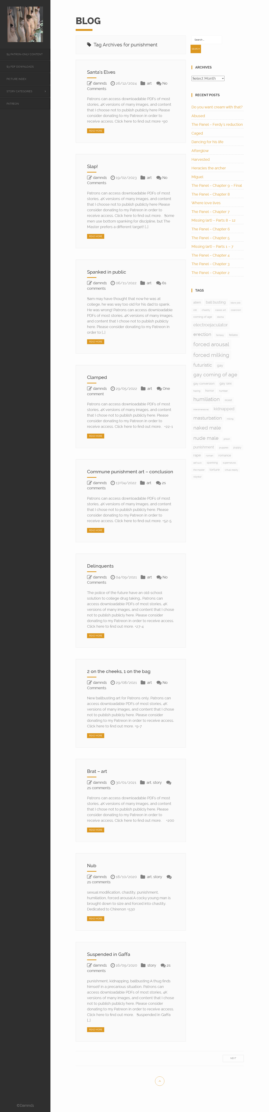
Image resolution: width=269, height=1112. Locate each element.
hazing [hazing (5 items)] (196, 391)
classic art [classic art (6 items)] (220, 310)
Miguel (197, 177)
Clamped (98, 377)
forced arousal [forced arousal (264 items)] (211, 344)
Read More (95, 131)
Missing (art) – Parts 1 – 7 (212, 246)
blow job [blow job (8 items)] (235, 302)
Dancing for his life (207, 142)
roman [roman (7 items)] (209, 455)
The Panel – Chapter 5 (210, 238)
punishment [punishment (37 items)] (203, 447)
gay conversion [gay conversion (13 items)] (203, 383)
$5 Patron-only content (25, 54)
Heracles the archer (208, 168)
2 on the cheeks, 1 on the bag (122, 677)
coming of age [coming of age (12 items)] (202, 317)
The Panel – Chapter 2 (210, 272)
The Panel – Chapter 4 (210, 255)
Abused (198, 116)
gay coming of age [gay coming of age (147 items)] (215, 374)
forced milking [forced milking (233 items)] (211, 355)
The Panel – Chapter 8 (210, 194)
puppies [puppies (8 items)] (223, 447)
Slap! (93, 166)
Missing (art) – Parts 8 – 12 (213, 220)
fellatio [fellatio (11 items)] (233, 335)
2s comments (99, 793)
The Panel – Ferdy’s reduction (217, 124)
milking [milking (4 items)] (230, 419)
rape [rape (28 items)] (197, 455)
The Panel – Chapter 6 (210, 229)
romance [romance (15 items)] (224, 455)
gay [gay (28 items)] (220, 365)
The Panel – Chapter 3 (210, 264)
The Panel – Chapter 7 (210, 211)
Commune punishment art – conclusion (121, 474)
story (157, 788)
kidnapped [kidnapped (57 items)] (224, 408)
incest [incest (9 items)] (228, 400)
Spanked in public (109, 272)
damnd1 (100, 83)
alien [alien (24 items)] (197, 302)
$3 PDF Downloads (20, 66)
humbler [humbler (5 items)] (223, 391)
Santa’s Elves (103, 72)
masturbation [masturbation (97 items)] (207, 418)
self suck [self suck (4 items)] (197, 463)
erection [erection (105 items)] (202, 334)
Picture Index (16, 78)
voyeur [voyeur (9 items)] (197, 476)
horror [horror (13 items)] (209, 390)
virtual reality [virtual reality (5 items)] (231, 470)
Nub (92, 871)
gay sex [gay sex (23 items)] (225, 383)
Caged (197, 133)
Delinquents (102, 572)
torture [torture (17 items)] (215, 469)
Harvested (200, 159)
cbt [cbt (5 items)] (195, 310)
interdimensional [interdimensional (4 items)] (201, 409)
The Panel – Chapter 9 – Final (216, 185)
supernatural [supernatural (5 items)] (229, 462)
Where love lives (206, 203)
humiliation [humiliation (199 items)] (206, 399)
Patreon (13, 103)
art (149, 83)
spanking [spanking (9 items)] (212, 462)
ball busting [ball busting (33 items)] (216, 302)
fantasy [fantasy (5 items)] (220, 335)
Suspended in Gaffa (111, 960)
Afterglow (200, 150)
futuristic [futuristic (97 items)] (202, 365)
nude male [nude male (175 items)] (206, 438)
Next (233, 1064)
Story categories (19, 91)
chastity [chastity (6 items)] (206, 310)
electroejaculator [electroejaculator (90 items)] (210, 324)
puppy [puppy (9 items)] (237, 447)
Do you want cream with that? (217, 107)
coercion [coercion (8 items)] (236, 310)
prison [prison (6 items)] (227, 439)
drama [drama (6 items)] (220, 317)
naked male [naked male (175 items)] (207, 428)
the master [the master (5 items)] (199, 470)
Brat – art (98, 777)
